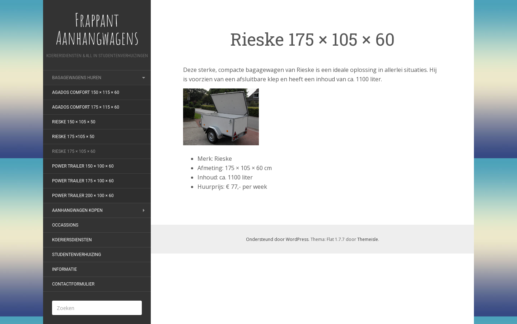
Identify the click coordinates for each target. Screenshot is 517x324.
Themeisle (367, 239)
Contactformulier (73, 284)
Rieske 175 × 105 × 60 (74, 151)
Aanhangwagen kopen (77, 210)
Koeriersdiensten (72, 239)
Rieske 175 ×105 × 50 (73, 136)
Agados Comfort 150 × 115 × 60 (85, 92)
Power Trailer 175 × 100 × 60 (82, 180)
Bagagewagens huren (76, 77)
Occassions (65, 225)
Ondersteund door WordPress (277, 239)
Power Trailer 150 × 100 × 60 (82, 166)
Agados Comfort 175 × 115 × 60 (85, 107)
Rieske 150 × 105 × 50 (74, 121)
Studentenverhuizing (76, 254)
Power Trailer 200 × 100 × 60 (82, 195)
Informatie (64, 269)
